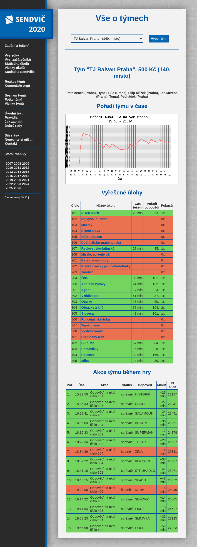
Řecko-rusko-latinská (98, 248)
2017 (17, 176)
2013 (9, 172)
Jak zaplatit (13, 121)
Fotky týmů (13, 99)
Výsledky (12, 55)
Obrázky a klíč (92, 307)
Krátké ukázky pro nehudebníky (106, 266)
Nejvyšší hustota (94, 219)
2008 (17, 163)
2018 (25, 176)
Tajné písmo (90, 325)
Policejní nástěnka (95, 319)
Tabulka (87, 272)
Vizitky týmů (14, 103)
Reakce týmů (15, 81)
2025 (9, 188)
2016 (9, 176)
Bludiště (87, 343)
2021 (25, 180)
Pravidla (11, 117)
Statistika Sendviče (20, 72)
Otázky (86, 301)
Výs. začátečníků (18, 59)
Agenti (86, 290)
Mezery (86, 225)
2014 (17, 172)
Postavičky (89, 349)
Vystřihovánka (92, 331)
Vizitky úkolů (15, 68)
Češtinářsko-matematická (101, 242)
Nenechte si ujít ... (18, 139)
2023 (17, 184)
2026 (17, 188)
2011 (17, 167)
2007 (9, 163)
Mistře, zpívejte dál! (96, 254)
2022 (9, 184)
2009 (25, 163)
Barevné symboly (94, 260)
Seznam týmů (15, 95)
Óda (84, 278)
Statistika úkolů (17, 63)
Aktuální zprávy (93, 284)
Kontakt (11, 143)
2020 (17, 180)
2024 (25, 184)
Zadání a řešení (17, 45)
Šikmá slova (90, 231)
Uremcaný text (92, 337)
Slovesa (87, 313)
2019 (9, 180)
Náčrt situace (91, 237)
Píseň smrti (90, 213)
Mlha (85, 361)
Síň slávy (12, 135)
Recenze (88, 355)
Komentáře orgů (17, 85)
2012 (25, 167)
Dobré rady (13, 125)
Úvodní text (13, 113)
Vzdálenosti (90, 296)
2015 (25, 172)
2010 (9, 167)
